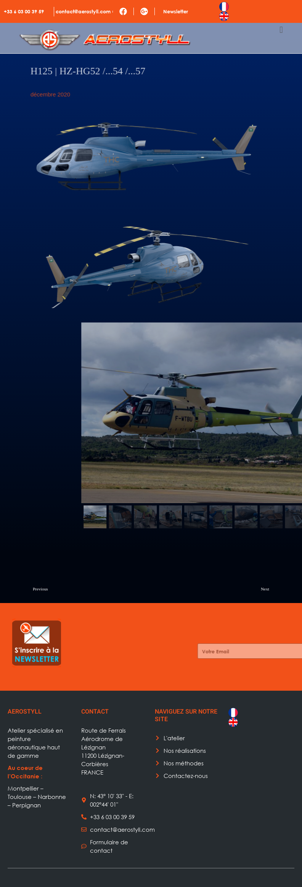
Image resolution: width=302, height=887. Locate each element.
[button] (212, 516)
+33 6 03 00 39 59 (24, 11)
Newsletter (175, 11)
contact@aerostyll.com (83, 11)
